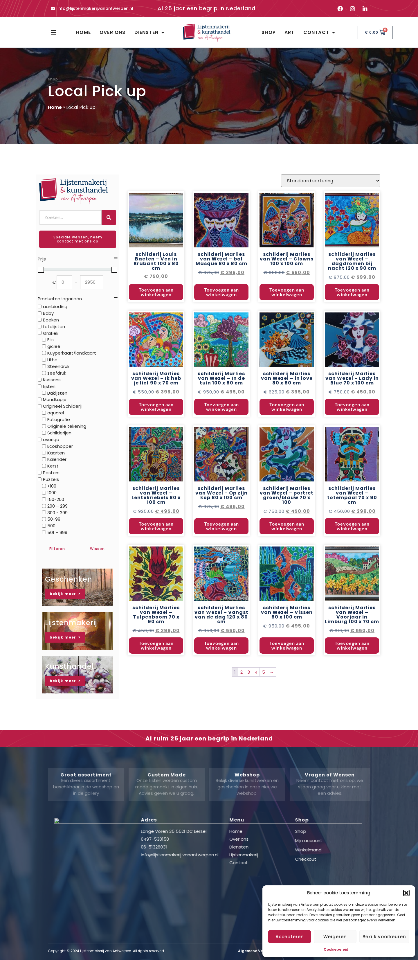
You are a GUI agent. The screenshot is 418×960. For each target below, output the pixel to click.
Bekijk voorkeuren (384, 937)
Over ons (113, 32)
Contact (319, 32)
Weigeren (335, 937)
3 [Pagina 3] (248, 688)
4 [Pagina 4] (256, 688)
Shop (269, 32)
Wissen (97, 548)
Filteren (57, 548)
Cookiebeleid (336, 949)
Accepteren (289, 937)
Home (83, 32)
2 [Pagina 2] (241, 688)
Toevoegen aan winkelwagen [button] (156, 308)
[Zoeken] (109, 217)
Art (289, 32)
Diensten (149, 32)
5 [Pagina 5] (263, 688)
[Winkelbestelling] (330, 197)
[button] (406, 893)
